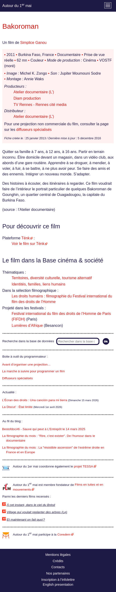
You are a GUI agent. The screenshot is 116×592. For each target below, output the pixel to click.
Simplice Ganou (33, 43)
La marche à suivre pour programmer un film (33, 371)
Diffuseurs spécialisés (17, 378)
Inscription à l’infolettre (58, 580)
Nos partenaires (58, 573)
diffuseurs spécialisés (34, 130)
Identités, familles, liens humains (38, 284)
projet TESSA (83, 466)
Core (63, 534)
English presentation (58, 584)
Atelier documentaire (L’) (34, 92)
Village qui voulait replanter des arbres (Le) (37, 512)
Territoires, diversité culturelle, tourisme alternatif (52, 278)
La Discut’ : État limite (17, 407)
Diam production (27, 98)
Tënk (25, 238)
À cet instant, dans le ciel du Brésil (31, 505)
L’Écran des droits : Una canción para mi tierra (34, 400)
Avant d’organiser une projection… (26, 364)
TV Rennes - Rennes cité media (40, 105)
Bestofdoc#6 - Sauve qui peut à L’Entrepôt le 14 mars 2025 (43, 429)
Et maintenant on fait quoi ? (26, 519)
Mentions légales (58, 555)
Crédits (58, 561)
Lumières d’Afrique (27, 325)
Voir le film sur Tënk (28, 244)
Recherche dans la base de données (28, 341)
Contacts (58, 567)
